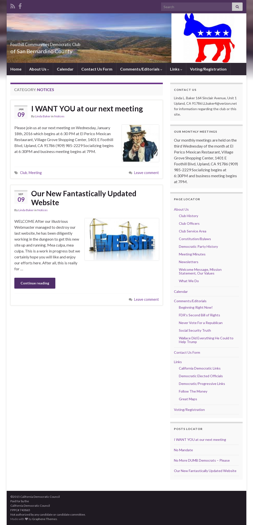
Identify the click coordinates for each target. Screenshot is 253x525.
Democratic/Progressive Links (202, 383)
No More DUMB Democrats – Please (202, 460)
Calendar (65, 69)
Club (23, 173)
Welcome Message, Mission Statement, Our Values (200, 271)
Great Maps (188, 399)
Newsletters (188, 262)
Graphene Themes (44, 519)
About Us (39, 69)
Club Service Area (192, 231)
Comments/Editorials (141, 69)
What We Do (189, 281)
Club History (188, 216)
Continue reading (35, 283)
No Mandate (183, 450)
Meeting (35, 173)
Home (15, 69)
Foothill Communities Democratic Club (71, 43)
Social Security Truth (195, 330)
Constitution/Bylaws (195, 239)
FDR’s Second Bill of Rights (199, 315)
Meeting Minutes (192, 254)
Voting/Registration (208, 69)
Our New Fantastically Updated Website (83, 198)
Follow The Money (193, 391)
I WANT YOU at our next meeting (87, 108)
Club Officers (189, 223)
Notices (59, 116)
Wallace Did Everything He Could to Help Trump (206, 340)
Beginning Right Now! (196, 307)
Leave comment (146, 173)
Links (176, 69)
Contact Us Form (96, 69)
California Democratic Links (200, 368)
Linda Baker (43, 116)
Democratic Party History (198, 246)
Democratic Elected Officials (201, 376)
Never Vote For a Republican (201, 323)
